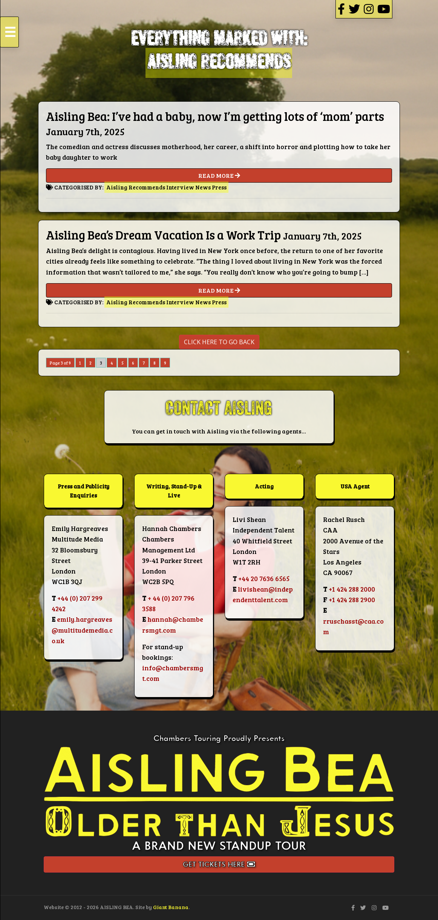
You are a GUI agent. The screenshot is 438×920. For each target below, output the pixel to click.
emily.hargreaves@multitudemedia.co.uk (82, 630)
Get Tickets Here (219, 864)
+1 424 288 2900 (352, 599)
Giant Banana (170, 907)
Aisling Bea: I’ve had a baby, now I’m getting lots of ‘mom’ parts (215, 116)
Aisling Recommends (135, 187)
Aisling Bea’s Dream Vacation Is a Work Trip (163, 235)
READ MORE (219, 175)
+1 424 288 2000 (352, 588)
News (203, 187)
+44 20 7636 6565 (263, 578)
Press (219, 187)
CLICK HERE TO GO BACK (219, 342)
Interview (180, 187)
